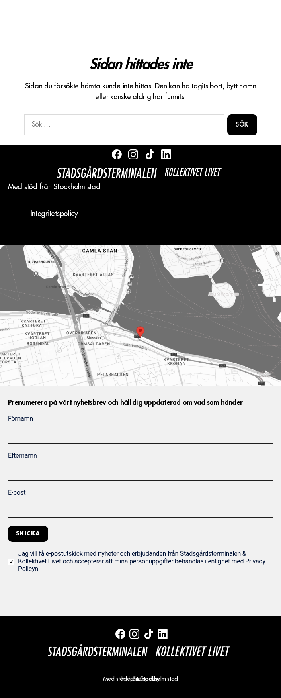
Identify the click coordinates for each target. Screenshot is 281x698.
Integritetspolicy (54, 213)
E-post (17, 492)
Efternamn (22, 455)
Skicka (28, 533)
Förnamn (20, 418)
